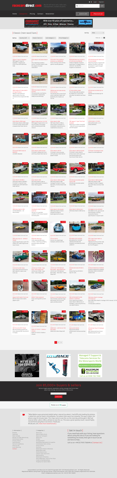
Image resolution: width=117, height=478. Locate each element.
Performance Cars (41, 452)
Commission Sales (17, 439)
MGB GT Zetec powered (38, 297)
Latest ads (82, 14)
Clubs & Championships (43, 460)
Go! (102, 6)
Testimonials (16, 442)
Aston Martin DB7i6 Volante (76, 150)
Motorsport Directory (42, 457)
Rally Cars (39, 437)
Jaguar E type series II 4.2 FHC (39, 121)
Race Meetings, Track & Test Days (46, 458)
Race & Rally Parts (41, 434)
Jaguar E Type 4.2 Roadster (19, 59)
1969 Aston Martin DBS (19, 209)
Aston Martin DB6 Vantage (57, 180)
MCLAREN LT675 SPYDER (75, 238)
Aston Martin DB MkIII (18, 180)
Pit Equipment (40, 440)
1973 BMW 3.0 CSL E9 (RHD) (95, 209)
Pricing (32, 14)
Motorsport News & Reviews (44, 449)
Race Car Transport (41, 436)
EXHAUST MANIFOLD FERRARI (96, 268)
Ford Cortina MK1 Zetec (19, 268)
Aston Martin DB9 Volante (38, 150)
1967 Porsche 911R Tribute (19, 328)
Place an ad (97, 14)
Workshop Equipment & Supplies (45, 442)
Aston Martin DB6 (55, 121)
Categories (23, 14)
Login (95, 2)
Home (14, 14)
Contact (40, 14)
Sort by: (87, 33)
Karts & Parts (40, 445)
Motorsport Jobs (41, 450)
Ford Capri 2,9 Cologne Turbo (95, 150)
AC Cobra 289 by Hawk (75, 90)
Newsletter (50, 14)
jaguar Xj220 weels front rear (20, 297)
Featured (15, 434)
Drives (38, 439)
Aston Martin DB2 (36, 180)
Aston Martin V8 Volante (57, 209)
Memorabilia (40, 455)
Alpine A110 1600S (74, 328)
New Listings (16, 436)
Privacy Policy (16, 440)
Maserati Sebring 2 (37, 238)
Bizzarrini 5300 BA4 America (58, 297)
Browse (14, 432)
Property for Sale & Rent (43, 461)
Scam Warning (16, 447)
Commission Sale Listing (43, 444)
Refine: (14, 38)
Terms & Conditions (18, 444)
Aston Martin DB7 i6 (55, 150)
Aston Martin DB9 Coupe (19, 121)
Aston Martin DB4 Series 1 (76, 209)
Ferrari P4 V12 (54, 238)
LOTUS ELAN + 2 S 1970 (94, 121)
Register (101, 2)
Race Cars (39, 432)
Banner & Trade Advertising (20, 437)
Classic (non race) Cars (42, 453)
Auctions (38, 447)
